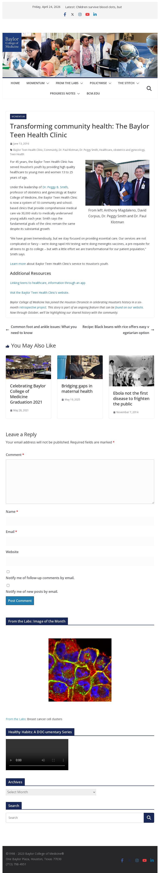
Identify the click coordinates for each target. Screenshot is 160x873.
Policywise (98, 83)
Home (15, 83)
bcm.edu (93, 93)
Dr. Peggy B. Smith (55, 187)
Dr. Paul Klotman (68, 150)
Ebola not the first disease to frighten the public (131, 398)
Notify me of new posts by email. (32, 591)
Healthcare (105, 150)
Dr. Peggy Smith (89, 150)
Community (51, 150)
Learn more (18, 264)
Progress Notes (62, 93)
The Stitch (126, 83)
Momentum (35, 83)
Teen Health (17, 154)
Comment (15, 454)
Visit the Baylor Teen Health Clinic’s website (39, 293)
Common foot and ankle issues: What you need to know (41, 329)
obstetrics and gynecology (129, 150)
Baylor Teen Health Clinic (28, 150)
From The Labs (67, 83)
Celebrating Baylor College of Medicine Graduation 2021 (28, 394)
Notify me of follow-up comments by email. (40, 578)
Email (11, 531)
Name (12, 511)
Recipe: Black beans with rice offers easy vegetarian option (118, 329)
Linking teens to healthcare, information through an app (47, 283)
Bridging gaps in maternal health (76, 388)
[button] (47, 83)
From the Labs (16, 719)
